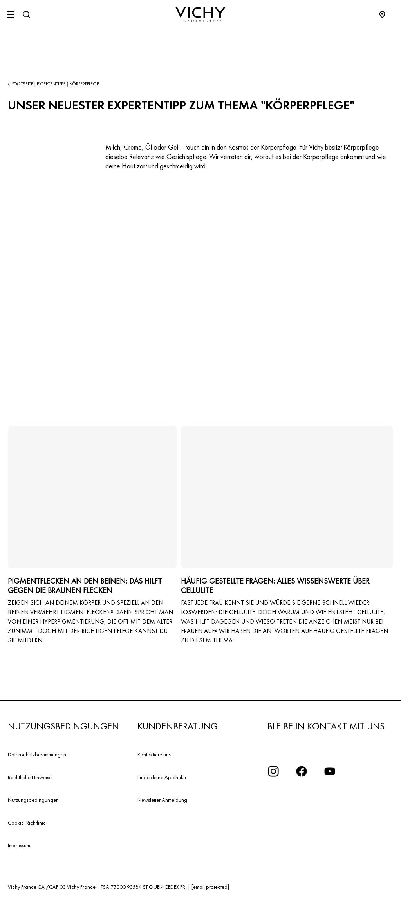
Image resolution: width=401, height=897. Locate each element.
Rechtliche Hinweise (30, 777)
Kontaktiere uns (154, 754)
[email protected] (210, 886)
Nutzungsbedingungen (33, 799)
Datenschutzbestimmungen (37, 754)
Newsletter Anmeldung (162, 799)
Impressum (19, 845)
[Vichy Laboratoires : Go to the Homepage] (200, 14)
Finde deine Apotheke (161, 777)
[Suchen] (26, 14)
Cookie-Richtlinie (27, 822)
